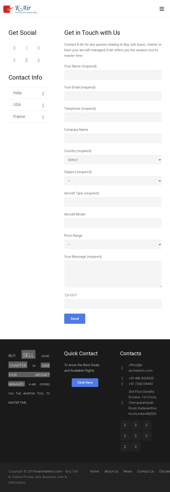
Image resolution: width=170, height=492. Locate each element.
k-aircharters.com (48, 471)
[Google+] (39, 48)
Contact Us (145, 471)
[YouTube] (147, 425)
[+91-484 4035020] (124, 378)
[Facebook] (14, 48)
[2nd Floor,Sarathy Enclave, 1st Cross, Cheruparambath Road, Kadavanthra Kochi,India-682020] (124, 403)
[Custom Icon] (136, 447)
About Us (111, 471)
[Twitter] (27, 48)
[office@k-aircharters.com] (124, 368)
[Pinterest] (39, 60)
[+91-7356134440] (124, 384)
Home (94, 471)
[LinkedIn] (14, 60)
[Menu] (162, 8)
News (128, 471)
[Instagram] (27, 60)
